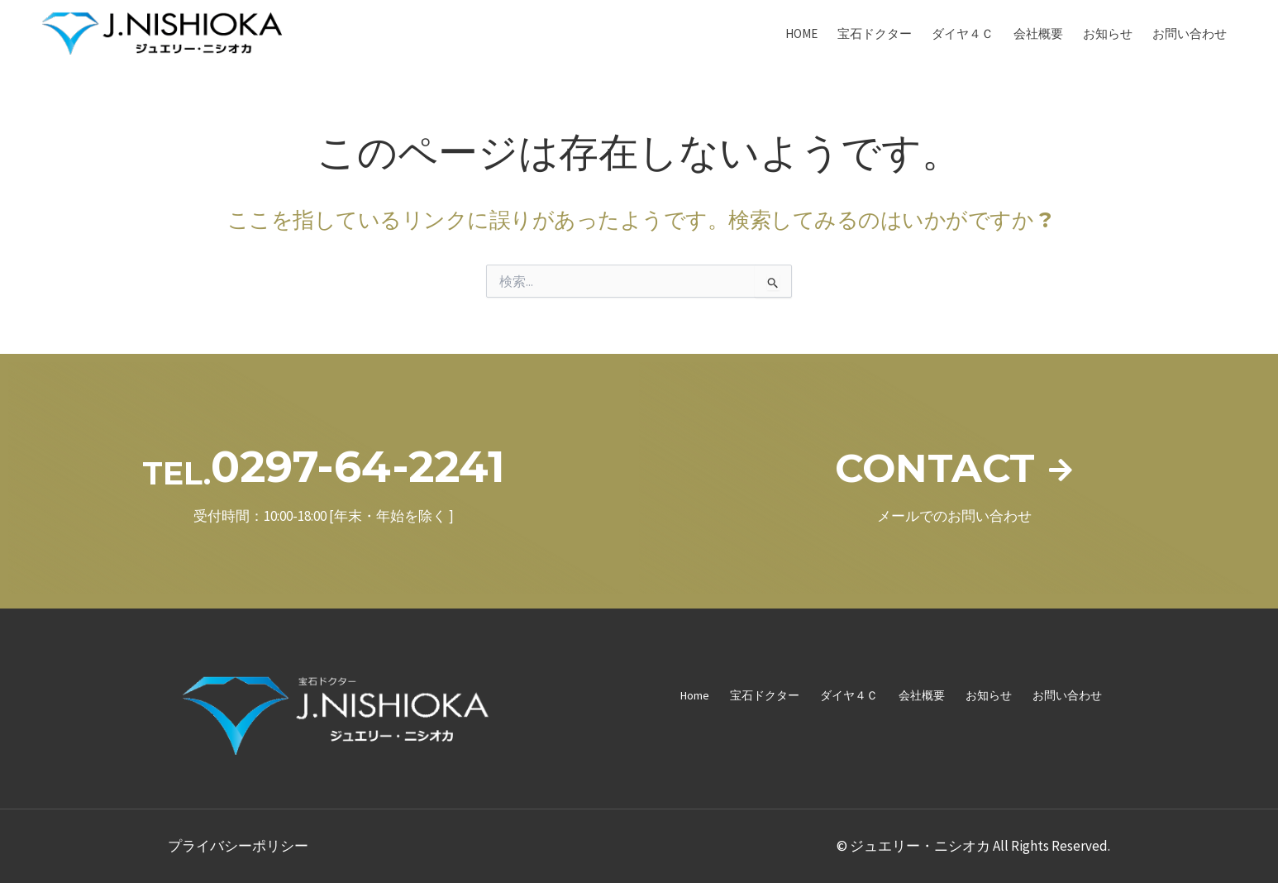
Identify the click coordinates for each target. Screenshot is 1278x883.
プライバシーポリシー (238, 846)
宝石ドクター (874, 33)
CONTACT (934, 467)
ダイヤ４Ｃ (963, 33)
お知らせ (1108, 33)
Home (801, 33)
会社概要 (1038, 33)
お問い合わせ (1189, 33)
